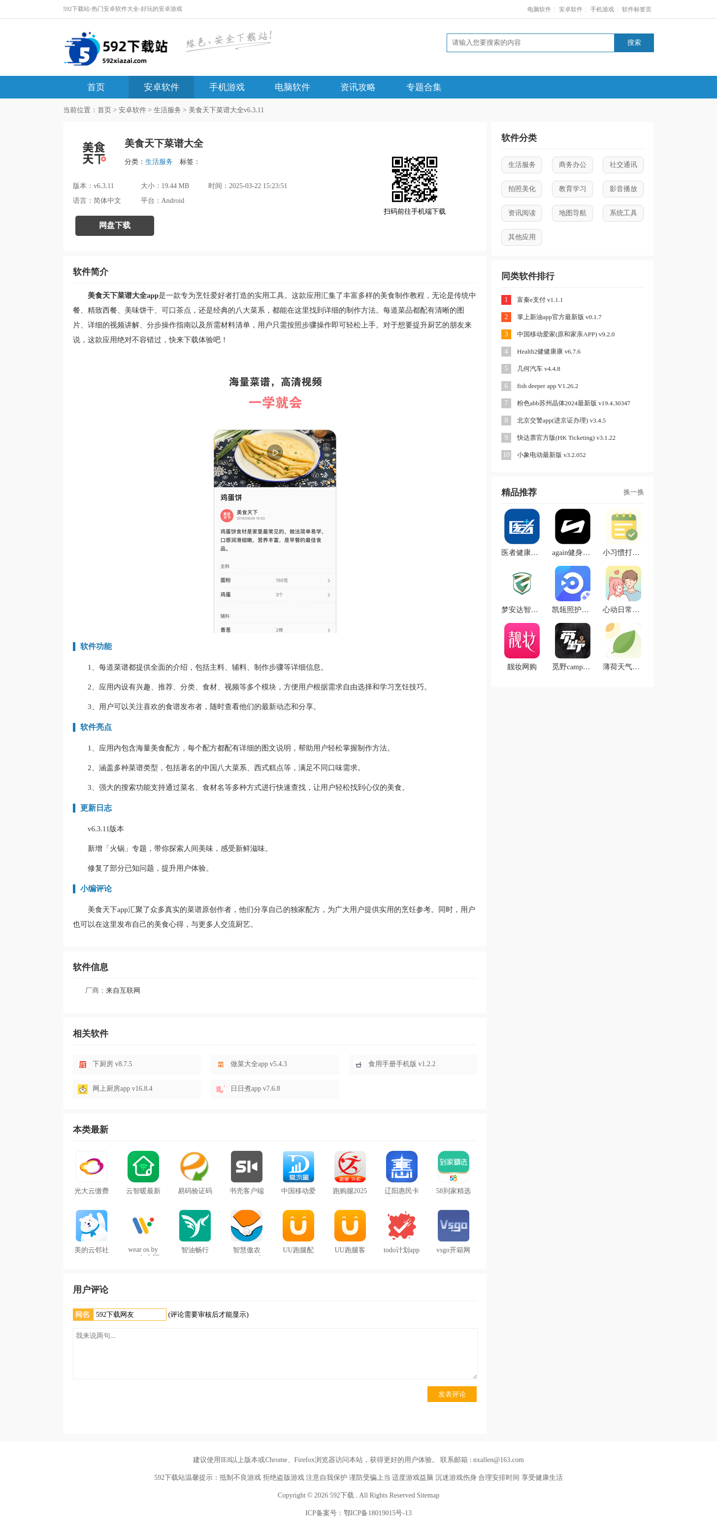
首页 (96, 87)
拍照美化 (522, 189)
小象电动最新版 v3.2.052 (551, 454)
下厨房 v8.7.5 (112, 1064)
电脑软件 (539, 9)
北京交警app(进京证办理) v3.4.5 (561, 420)
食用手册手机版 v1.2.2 (402, 1064)
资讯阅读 (522, 213)
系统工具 (623, 213)
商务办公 (573, 164)
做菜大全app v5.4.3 (258, 1064)
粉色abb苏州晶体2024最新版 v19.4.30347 (573, 403)
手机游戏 (602, 9)
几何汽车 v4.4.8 (538, 368)
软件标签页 (637, 9)
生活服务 (167, 110)
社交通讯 (623, 164)
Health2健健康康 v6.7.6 (549, 351)
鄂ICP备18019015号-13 (378, 1513)
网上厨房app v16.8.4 (123, 1088)
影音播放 (623, 189)
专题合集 (424, 87)
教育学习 (573, 189)
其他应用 (522, 237)
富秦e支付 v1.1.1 (540, 299)
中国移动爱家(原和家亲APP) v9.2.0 (566, 334)
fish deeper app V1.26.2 (547, 386)
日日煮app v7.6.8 (255, 1088)
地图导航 (573, 213)
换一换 (633, 492)
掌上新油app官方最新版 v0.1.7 (559, 317)
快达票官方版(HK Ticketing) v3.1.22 (566, 437)
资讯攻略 (358, 87)
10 (506, 454)
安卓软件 (571, 9)
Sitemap (428, 1495)
